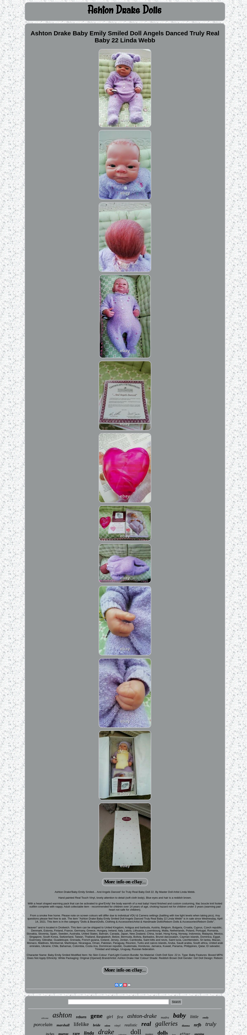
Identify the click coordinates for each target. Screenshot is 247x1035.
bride (97, 1025)
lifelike (81, 1024)
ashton (62, 1015)
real (146, 1024)
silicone (44, 1018)
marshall (63, 1025)
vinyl (117, 1025)
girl (110, 1016)
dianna (186, 1025)
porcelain (43, 1024)
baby (179, 1015)
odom (107, 1025)
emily (206, 1017)
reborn (81, 1017)
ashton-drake (142, 1016)
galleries (166, 1023)
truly (210, 1024)
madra (165, 1017)
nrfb (197, 1025)
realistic (131, 1025)
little (194, 1016)
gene (96, 1015)
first (120, 1017)
